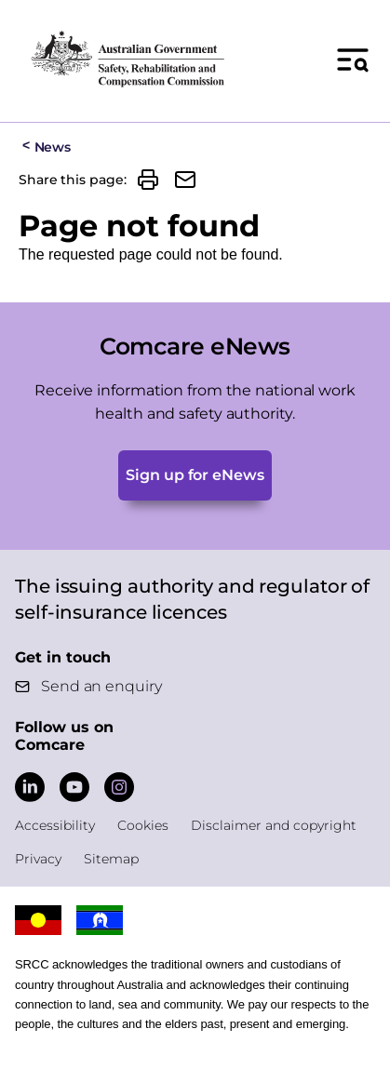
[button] (148, 179)
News (52, 147)
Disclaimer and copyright (273, 825)
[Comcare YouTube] (74, 787)
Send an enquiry (101, 686)
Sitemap (111, 858)
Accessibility (55, 825)
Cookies (142, 825)
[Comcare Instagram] (119, 787)
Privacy (38, 858)
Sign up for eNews (194, 475)
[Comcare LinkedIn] (30, 787)
